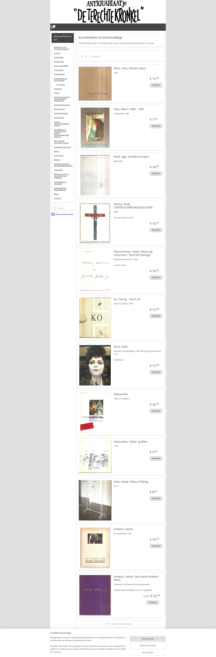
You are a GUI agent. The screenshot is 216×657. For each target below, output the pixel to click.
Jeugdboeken (59, 74)
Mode (56, 194)
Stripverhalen (59, 109)
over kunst (60, 84)
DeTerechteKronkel (62, 214)
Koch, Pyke (121, 346)
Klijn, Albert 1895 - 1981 (129, 109)
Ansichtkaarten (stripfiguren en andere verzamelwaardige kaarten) (61, 133)
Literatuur (58, 89)
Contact (57, 53)
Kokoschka (121, 394)
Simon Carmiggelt (61, 66)
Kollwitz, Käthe (123, 529)
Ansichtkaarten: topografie (60, 183)
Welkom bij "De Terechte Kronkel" (61, 48)
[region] (88, 643)
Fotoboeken (59, 70)
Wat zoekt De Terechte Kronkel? (61, 142)
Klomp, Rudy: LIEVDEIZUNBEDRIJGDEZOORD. (133, 206)
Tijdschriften (59, 117)
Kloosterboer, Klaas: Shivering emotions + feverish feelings (133, 253)
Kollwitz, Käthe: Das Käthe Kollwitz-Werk (136, 578)
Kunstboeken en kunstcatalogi (60, 79)
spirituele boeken (61, 113)
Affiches (57, 160)
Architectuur (59, 61)
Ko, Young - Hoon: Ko (127, 299)
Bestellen (156, 85)
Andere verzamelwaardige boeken (61, 123)
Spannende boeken (62, 105)
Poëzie (57, 93)
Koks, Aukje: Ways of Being (131, 481)
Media (56, 151)
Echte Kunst (58, 155)
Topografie (58, 170)
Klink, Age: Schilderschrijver (131, 156)
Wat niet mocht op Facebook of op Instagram (61, 176)
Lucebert (57, 198)
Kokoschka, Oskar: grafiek (130, 441)
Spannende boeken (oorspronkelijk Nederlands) (62, 99)
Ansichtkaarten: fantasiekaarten (60, 189)
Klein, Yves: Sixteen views (130, 68)
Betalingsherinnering (62, 147)
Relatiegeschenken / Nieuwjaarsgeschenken (63, 165)
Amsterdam (58, 57)
